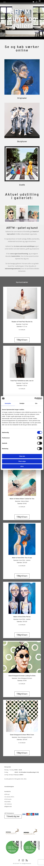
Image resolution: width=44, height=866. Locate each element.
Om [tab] (36, 403)
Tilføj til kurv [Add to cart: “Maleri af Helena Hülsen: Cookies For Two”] (22, 517)
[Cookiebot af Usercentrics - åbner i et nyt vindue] (34, 398)
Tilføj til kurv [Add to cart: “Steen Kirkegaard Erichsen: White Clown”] (22, 753)
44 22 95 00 (7, 801)
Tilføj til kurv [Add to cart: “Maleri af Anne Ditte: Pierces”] (22, 635)
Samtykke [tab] (8, 403)
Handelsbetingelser (9, 786)
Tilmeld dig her (13, 816)
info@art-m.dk (8, 806)
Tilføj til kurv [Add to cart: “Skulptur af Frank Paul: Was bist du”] (22, 340)
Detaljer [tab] (22, 403)
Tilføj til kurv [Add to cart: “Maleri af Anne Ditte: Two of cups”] (22, 576)
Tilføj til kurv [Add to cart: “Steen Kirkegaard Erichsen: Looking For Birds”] (22, 694)
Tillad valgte (22, 461)
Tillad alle (22, 456)
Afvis (22, 466)
